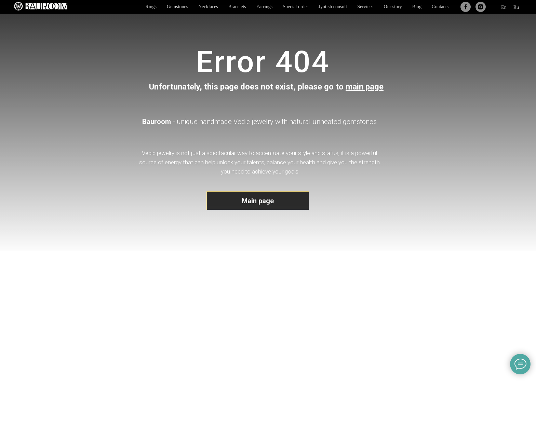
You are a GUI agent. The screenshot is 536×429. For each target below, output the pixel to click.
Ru (516, 7)
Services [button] (365, 6)
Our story (393, 6)
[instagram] (480, 7)
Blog (416, 6)
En (504, 7)
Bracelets (237, 6)
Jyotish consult (333, 6)
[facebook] (465, 7)
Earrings (264, 6)
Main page (258, 201)
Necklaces (208, 6)
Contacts (440, 6)
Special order (295, 6)
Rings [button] (151, 6)
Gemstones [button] (177, 6)
